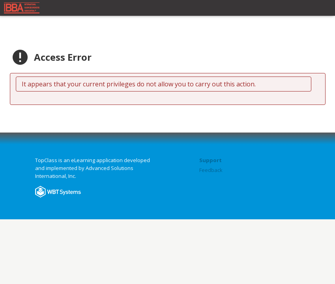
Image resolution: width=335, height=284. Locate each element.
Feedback (211, 170)
